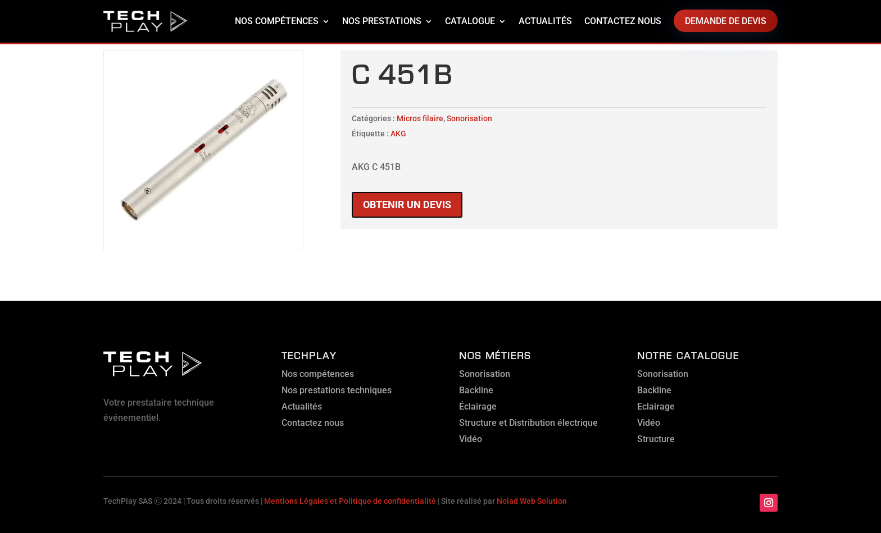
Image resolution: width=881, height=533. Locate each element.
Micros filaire (420, 118)
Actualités (545, 21)
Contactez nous (622, 21)
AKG (398, 133)
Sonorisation (469, 118)
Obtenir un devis (407, 204)
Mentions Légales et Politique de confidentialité (350, 501)
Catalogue (470, 21)
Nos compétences (277, 21)
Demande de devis (725, 21)
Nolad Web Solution (532, 501)
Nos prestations (381, 21)
